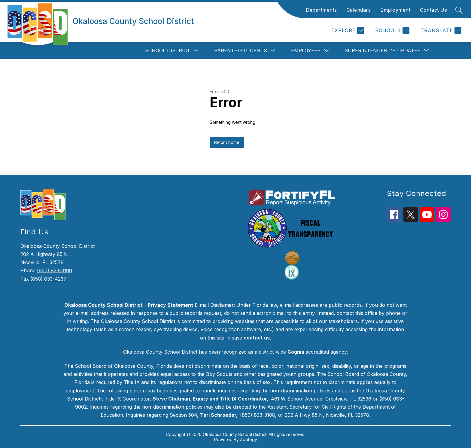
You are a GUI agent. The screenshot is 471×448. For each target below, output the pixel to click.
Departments (321, 10)
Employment (395, 10)
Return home (226, 142)
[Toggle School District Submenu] (196, 51)
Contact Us (433, 10)
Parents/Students (240, 50)
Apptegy (248, 439)
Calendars (359, 10)
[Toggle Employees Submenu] (326, 51)
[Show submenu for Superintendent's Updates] (383, 50)
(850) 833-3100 (54, 270)
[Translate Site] (440, 30)
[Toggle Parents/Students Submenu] (273, 51)
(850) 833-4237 (48, 279)
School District (167, 50)
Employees (306, 50)
